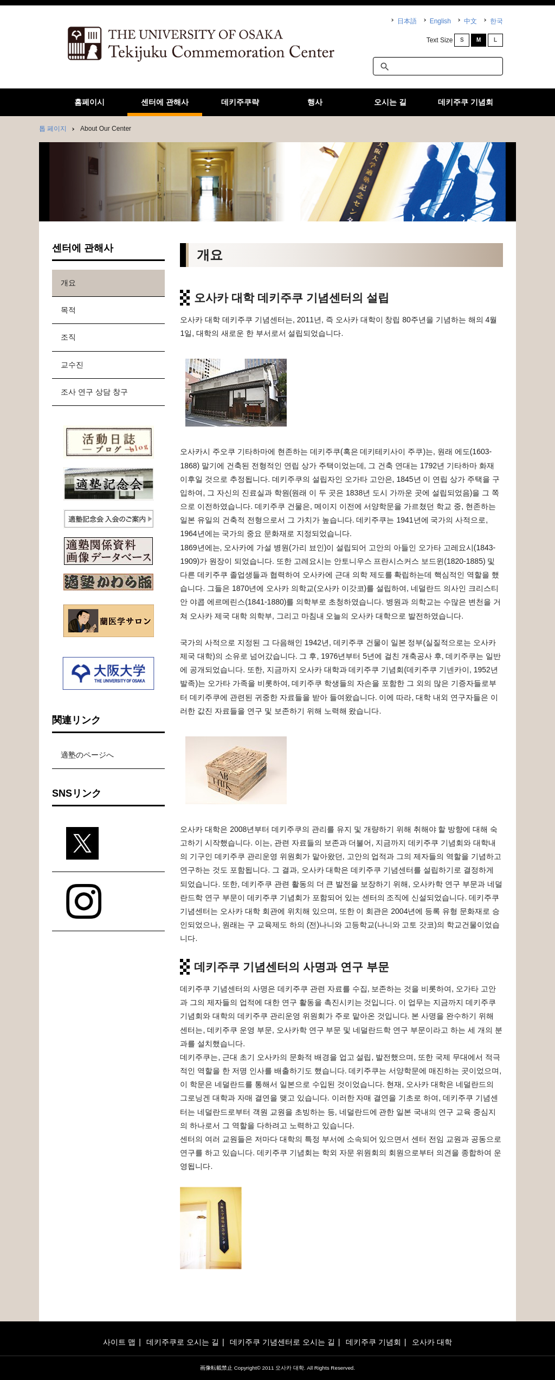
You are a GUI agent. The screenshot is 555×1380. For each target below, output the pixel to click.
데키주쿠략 (240, 102)
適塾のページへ (87, 755)
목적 (68, 310)
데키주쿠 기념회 (465, 102)
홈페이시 (89, 102)
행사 (314, 102)
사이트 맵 (119, 1342)
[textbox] (438, 66)
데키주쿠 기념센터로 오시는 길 (282, 1342)
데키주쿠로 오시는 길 (182, 1342)
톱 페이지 (53, 128)
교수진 (72, 364)
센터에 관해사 (165, 102)
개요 (68, 282)
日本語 (407, 21)
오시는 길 (390, 102)
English (440, 21)
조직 (68, 337)
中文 (470, 21)
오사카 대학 (432, 1342)
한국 (496, 21)
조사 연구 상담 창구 (94, 391)
